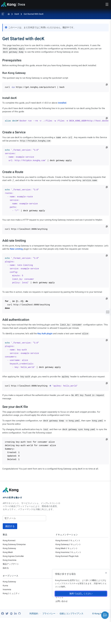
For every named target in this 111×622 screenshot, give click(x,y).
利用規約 (33, 617)
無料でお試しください (80, 593)
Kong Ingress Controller (14, 557)
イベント (60, 601)
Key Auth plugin (44, 333)
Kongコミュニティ (12, 596)
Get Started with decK (34, 14)
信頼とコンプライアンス (71, 617)
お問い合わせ (62, 605)
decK (16, 14)
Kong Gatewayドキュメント (69, 544)
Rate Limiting (16, 249)
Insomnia (7, 592)
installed (62, 102)
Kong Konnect (9, 540)
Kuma (5, 588)
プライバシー (48, 617)
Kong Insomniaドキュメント (69, 553)
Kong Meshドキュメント (67, 549)
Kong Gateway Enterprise (15, 544)
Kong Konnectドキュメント (69, 540)
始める (6, 570)
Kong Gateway (9, 549)
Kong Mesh (8, 553)
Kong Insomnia (10, 561)
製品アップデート (11, 566)
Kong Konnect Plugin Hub (68, 557)
